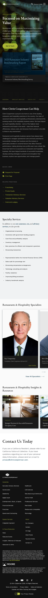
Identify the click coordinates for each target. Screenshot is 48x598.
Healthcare (28, 486)
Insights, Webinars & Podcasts (12, 540)
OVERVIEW (6, 99)
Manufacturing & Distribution (33, 493)
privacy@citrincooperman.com (15, 460)
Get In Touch (10, 46)
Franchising (9, 187)
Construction (6, 490)
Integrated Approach (9, 523)
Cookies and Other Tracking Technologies (24, 589)
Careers (28, 527)
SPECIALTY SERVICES (18, 99)
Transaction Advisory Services (15, 195)
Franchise (5, 509)
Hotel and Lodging (11, 202)
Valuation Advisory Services (14, 198)
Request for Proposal (12, 172)
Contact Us (29, 543)
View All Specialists (33, 376)
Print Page (8, 176)
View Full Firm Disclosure (14, 560)
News (4, 533)
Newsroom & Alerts (8, 544)
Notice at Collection (36, 587)
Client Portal (29, 535)
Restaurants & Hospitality (32, 509)
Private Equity (10, 191)
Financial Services (8, 505)
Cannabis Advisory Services (11, 486)
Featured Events (7, 537)
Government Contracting (10, 513)
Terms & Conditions (12, 587)
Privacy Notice (24, 587)
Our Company (30, 523)
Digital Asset (6, 498)
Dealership (6, 493)
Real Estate (28, 505)
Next (43, 372)
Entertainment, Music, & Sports (12, 501)
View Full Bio (32, 365)
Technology (28, 513)
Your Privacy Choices (27, 594)
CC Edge (28, 531)
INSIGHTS (42, 99)
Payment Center (38, 4)
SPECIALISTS (31, 99)
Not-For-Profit (29, 498)
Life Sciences (29, 490)
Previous (4, 372)
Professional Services (31, 501)
